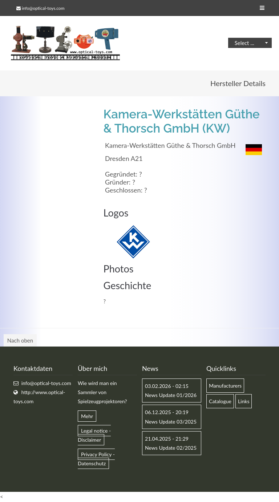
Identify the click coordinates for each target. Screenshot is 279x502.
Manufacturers (225, 385)
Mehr (87, 416)
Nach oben (20, 340)
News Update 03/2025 (171, 421)
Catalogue (220, 401)
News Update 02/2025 (171, 448)
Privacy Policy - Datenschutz (96, 458)
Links (244, 401)
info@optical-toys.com (43, 8)
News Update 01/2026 (171, 395)
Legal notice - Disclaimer (94, 435)
